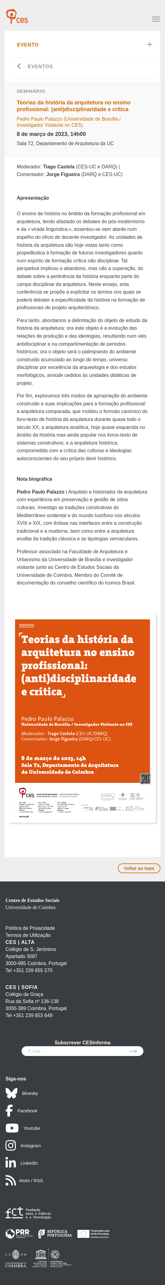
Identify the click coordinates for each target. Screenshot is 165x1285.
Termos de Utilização (28, 935)
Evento (28, 44)
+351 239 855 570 (32, 970)
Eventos (40, 66)
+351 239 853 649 (32, 1015)
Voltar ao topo (139, 868)
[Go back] (19, 67)
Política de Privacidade (30, 928)
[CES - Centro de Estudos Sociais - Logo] (17, 13)
